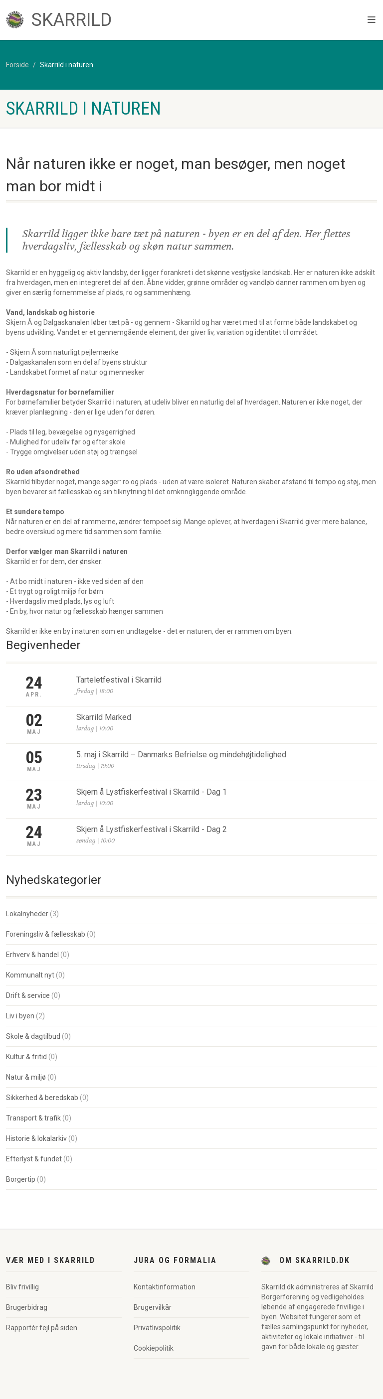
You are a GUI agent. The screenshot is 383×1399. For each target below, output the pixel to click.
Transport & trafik (33, 1118)
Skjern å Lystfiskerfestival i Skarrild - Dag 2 (151, 829)
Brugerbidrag (26, 1307)
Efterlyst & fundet (34, 1159)
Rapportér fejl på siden (41, 1328)
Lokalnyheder (27, 914)
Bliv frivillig (22, 1287)
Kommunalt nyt (30, 975)
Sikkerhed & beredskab (42, 1098)
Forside (17, 65)
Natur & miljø (26, 1077)
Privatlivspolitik (157, 1328)
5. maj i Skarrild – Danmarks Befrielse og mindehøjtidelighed (181, 754)
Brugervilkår (153, 1307)
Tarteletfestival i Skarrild (119, 680)
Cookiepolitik (154, 1348)
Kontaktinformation (164, 1287)
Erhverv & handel (32, 955)
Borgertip (20, 1179)
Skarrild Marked (103, 717)
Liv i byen (20, 1016)
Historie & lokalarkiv (36, 1138)
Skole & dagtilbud (33, 1036)
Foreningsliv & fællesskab (45, 934)
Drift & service (28, 995)
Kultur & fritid (26, 1057)
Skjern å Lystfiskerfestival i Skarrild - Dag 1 (151, 792)
